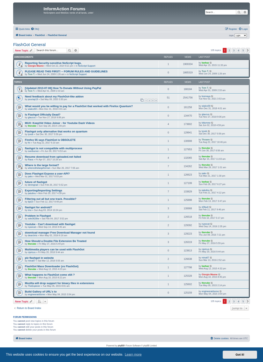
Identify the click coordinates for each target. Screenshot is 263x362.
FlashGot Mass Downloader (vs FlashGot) (51, 266)
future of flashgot (36, 182)
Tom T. (31, 74)
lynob (30, 134)
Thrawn (206, 139)
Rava (30, 159)
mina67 (31, 260)
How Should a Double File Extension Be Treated (56, 241)
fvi (29, 142)
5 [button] (243, 50)
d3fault (205, 207)
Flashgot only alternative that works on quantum (56, 131)
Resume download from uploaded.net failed (53, 156)
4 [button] (238, 50)
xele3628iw (33, 218)
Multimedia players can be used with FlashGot (54, 249)
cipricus (32, 252)
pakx (30, 176)
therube (32, 126)
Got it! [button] (240, 354)
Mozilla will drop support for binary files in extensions (59, 283)
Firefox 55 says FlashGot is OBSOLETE (50, 139)
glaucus (32, 117)
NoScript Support (86, 66)
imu (30, 210)
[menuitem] (35, 29)
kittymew (206, 122)
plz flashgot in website (39, 257)
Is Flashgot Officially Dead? (42, 114)
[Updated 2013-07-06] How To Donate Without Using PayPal (63, 88)
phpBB (121, 346)
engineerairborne (36, 294)
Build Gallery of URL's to (41, 291)
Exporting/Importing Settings (43, 190)
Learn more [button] (133, 354)
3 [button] (234, 50)
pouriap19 (33, 99)
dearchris (32, 235)
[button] (248, 50)
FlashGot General (29, 44)
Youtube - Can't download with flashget (50, 224)
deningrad (33, 185)
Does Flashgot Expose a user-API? (47, 173)
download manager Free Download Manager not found (60, 232)
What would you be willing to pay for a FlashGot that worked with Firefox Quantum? (79, 106)
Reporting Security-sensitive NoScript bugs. (53, 63)
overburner (33, 151)
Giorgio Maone (36, 66)
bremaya (206, 96)
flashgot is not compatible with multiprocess (53, 148)
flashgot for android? (38, 207)
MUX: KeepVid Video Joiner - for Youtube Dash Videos (60, 123)
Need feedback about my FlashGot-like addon (54, 96)
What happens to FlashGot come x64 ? (50, 274)
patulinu (32, 193)
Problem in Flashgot (38, 215)
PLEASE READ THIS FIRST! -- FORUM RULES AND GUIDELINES (66, 71)
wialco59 (32, 109)
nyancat (32, 227)
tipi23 (30, 201)
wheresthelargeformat (39, 168)
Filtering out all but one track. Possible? (50, 198)
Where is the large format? (42, 165)
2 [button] (229, 50)
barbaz (205, 62)
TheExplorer (34, 286)
